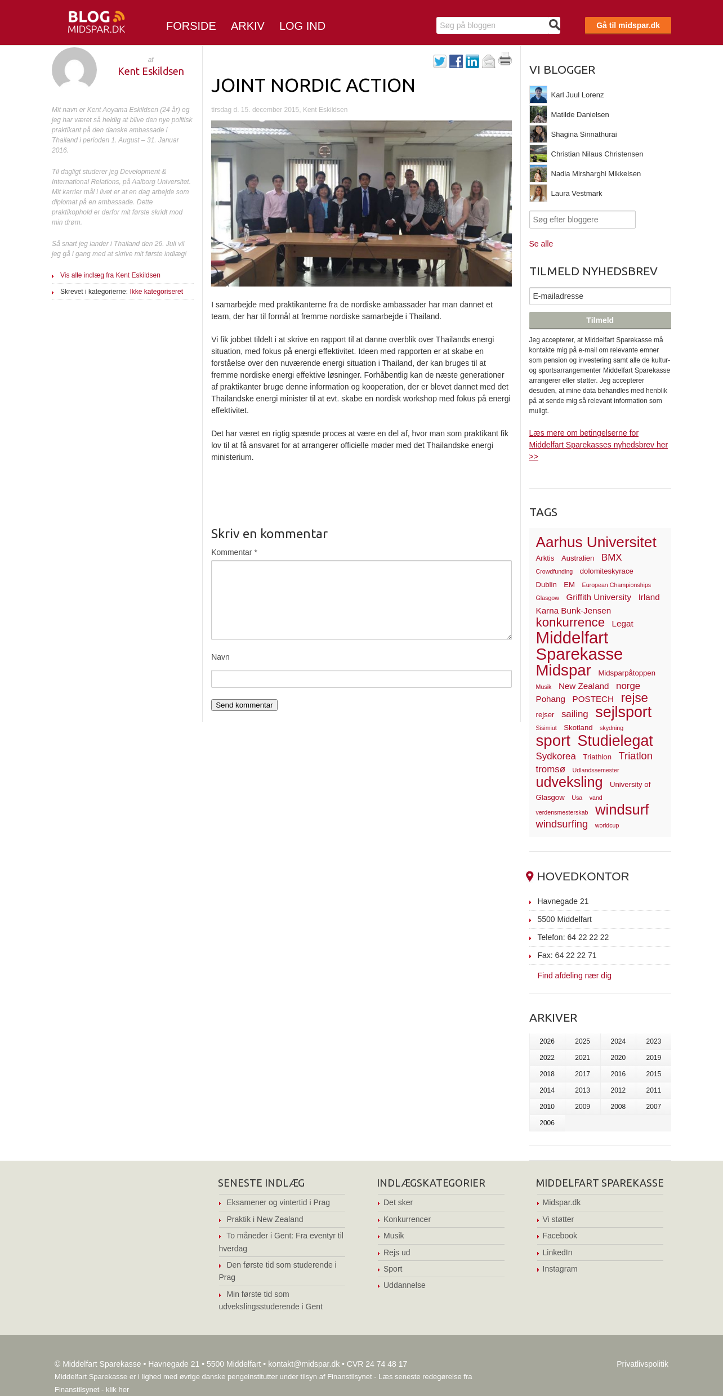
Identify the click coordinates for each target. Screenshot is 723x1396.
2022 (547, 1058)
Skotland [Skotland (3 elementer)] (578, 727)
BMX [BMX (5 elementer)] (611, 557)
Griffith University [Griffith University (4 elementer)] (599, 597)
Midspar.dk (562, 1202)
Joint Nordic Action (313, 84)
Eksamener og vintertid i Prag (278, 1202)
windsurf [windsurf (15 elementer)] (622, 809)
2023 (654, 1041)
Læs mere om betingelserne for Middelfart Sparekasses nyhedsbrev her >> (598, 444)
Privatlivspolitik (642, 1363)
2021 (582, 1058)
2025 (582, 1041)
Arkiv (248, 26)
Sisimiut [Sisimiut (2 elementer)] (546, 727)
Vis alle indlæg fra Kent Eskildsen (110, 275)
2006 (547, 1123)
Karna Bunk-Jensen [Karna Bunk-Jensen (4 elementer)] (574, 610)
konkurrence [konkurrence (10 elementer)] (570, 622)
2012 (618, 1090)
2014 (547, 1090)
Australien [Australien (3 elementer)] (577, 558)
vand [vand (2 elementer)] (596, 797)
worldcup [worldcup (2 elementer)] (607, 825)
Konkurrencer (407, 1219)
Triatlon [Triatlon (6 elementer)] (636, 756)
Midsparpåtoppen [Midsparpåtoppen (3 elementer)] (626, 673)
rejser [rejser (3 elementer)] (545, 714)
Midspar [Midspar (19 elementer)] (563, 670)
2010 (547, 1107)
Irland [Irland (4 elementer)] (649, 597)
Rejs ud (396, 1252)
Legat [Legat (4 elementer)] (622, 623)
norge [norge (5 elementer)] (628, 686)
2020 (618, 1058)
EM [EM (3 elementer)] (569, 584)
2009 (582, 1107)
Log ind (302, 26)
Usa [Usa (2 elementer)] (577, 797)
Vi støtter (558, 1219)
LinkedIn (558, 1252)
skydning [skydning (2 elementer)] (611, 727)
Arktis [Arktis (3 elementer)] (545, 558)
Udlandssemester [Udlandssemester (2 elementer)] (596, 770)
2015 (654, 1074)
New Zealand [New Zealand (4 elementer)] (584, 686)
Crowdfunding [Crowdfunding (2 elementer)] (554, 571)
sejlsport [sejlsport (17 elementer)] (623, 712)
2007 (654, 1107)
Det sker (398, 1202)
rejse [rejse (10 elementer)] (634, 698)
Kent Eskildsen (151, 71)
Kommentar (234, 552)
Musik (393, 1235)
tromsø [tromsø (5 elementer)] (551, 769)
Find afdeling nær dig (575, 975)
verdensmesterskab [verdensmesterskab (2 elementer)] (562, 812)
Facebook (560, 1235)
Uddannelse (404, 1285)
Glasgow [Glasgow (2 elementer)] (547, 597)
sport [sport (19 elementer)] (553, 740)
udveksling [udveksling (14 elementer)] (569, 782)
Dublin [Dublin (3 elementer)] (546, 584)
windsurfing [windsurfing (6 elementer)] (562, 824)
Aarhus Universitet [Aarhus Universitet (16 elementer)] (596, 542)
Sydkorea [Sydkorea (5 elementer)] (556, 756)
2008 (618, 1107)
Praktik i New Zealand (264, 1219)
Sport (392, 1268)
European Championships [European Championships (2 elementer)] (616, 584)
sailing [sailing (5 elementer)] (574, 714)
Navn (220, 656)
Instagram (560, 1268)
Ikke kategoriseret (156, 292)
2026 (547, 1041)
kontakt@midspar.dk (304, 1363)
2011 (654, 1090)
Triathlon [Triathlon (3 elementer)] (597, 757)
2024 (618, 1041)
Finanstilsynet (349, 1376)
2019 (654, 1058)
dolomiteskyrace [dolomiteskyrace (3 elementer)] (606, 571)
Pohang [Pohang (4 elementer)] (550, 699)
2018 (547, 1074)
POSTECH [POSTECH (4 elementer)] (593, 699)
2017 (582, 1074)
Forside (191, 26)
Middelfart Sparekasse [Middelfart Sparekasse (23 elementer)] (579, 646)
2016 (618, 1074)
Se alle (541, 244)
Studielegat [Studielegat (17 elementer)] (615, 740)
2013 (582, 1090)
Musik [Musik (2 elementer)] (544, 686)
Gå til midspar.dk (628, 25)
